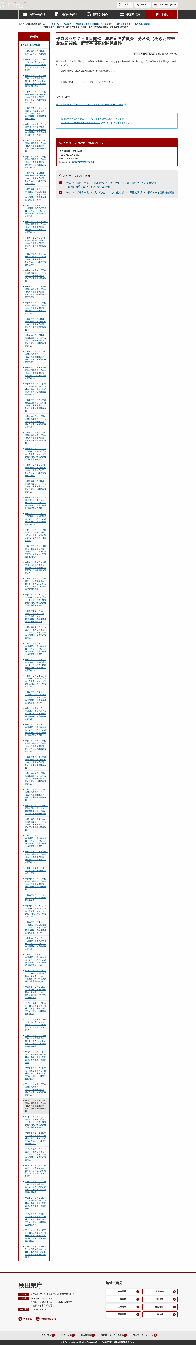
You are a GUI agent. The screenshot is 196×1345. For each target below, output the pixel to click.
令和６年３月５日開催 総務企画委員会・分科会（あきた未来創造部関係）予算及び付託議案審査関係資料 (35, 340)
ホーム (42, 24)
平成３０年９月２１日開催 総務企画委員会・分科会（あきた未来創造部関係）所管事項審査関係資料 (35, 1057)
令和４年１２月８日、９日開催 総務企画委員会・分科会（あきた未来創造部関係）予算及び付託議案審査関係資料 (35, 502)
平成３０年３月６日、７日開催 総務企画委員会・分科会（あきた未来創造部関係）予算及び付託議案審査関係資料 (35, 1122)
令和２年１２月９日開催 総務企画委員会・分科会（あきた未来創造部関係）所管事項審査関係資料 (36, 762)
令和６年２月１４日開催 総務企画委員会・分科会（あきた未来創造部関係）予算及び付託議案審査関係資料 (36, 372)
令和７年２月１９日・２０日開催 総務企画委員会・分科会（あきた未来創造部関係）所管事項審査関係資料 (35, 210)
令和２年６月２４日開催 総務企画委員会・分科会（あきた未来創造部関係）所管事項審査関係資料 (36, 824)
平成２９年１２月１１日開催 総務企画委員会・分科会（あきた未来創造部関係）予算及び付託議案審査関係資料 (35, 1187)
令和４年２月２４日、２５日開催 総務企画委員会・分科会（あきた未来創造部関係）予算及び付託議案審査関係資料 (35, 600)
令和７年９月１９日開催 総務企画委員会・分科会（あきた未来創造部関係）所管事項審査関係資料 (36, 145)
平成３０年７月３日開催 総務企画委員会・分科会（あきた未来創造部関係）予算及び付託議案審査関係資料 (36, 1089)
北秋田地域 (158, 1292)
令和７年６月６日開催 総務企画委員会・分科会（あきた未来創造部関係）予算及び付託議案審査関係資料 (35, 178)
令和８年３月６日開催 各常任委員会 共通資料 (35, 52)
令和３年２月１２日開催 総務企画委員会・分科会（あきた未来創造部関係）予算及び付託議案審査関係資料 (36, 746)
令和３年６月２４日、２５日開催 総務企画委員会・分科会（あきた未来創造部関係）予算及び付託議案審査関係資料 (35, 697)
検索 (126, 4)
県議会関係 (136, 192)
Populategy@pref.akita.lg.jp (81, 162)
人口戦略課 (118, 192)
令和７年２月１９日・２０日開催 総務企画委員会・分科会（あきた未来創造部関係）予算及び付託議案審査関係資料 (35, 194)
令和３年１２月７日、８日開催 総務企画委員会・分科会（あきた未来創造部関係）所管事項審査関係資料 (35, 632)
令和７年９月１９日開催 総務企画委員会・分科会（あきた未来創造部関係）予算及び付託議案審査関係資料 (36, 162)
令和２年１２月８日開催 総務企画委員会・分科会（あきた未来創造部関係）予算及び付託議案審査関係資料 (36, 778)
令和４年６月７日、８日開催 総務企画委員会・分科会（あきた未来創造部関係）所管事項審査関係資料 (35, 535)
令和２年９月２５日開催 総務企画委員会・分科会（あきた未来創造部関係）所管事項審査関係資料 (36, 794)
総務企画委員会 (123, 24)
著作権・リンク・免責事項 (112, 1335)
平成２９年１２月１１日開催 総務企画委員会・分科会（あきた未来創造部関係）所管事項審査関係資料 (35, 1170)
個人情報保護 (83, 1335)
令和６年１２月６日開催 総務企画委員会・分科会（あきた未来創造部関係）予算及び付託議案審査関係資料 (36, 259)
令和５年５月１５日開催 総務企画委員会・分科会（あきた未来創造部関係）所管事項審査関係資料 (36, 437)
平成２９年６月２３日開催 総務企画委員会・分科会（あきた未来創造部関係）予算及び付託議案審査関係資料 (35, 1235)
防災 (165, 14)
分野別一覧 (54, 24)
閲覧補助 (144, 4)
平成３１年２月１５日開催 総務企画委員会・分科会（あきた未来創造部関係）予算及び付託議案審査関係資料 (35, 1008)
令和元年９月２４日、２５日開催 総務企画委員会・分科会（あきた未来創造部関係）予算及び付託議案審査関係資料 (35, 927)
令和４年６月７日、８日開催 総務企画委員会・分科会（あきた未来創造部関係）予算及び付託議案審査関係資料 (35, 551)
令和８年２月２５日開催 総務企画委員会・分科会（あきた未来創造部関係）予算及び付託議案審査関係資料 (36, 97)
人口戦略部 (100, 192)
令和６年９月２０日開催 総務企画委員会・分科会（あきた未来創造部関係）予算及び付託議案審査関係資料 (36, 291)
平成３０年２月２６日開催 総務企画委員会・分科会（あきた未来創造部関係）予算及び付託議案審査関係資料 (35, 1138)
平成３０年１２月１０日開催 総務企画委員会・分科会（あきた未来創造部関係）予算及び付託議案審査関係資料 (35, 1040)
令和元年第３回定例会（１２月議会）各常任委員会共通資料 (35, 897)
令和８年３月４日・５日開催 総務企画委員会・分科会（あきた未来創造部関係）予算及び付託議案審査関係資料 (35, 80)
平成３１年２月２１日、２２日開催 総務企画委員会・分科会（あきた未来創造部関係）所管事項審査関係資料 (35, 992)
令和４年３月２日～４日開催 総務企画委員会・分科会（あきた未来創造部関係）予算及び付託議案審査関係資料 (35, 583)
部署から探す (101, 14)
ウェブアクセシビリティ (145, 1335)
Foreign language (168, 4)
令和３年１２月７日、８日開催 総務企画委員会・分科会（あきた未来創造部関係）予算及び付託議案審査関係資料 (35, 616)
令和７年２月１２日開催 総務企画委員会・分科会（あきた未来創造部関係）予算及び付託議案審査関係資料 (36, 227)
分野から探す (37, 14)
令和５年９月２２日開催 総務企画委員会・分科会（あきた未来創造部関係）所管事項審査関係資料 (36, 405)
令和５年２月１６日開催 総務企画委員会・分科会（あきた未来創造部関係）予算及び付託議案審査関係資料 (36, 470)
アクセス (27, 1319)
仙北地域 (158, 1307)
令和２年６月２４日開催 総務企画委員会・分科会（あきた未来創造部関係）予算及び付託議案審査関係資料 (36, 857)
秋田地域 (158, 1299)
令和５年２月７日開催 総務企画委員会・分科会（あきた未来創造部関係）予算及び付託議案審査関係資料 (35, 486)
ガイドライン (62, 1335)
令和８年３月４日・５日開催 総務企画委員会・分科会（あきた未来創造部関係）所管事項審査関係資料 (35, 64)
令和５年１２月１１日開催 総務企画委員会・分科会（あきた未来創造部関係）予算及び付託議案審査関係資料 (35, 389)
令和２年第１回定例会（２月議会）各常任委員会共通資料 (35, 870)
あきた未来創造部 (142, 24)
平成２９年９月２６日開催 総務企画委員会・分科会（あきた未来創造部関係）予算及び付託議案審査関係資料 (35, 1219)
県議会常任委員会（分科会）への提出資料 (94, 24)
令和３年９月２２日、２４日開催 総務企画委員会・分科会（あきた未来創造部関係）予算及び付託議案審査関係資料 (35, 648)
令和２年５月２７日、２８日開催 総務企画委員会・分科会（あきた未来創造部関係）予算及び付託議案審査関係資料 (35, 840)
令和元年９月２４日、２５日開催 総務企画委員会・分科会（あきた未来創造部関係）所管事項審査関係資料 (35, 911)
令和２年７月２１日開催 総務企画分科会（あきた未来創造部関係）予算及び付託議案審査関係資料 (36, 810)
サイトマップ (40, 1335)
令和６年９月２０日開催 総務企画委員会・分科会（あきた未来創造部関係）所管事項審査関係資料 (36, 275)
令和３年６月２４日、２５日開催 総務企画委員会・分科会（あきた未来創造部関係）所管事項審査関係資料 (35, 681)
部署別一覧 (83, 192)
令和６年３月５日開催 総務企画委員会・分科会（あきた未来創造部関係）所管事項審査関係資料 (35, 324)
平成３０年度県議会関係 (160, 192)
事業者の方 (133, 14)
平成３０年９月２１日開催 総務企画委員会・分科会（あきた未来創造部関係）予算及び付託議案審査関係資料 (35, 1073)
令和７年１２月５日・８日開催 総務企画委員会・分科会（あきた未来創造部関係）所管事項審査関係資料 (35, 113)
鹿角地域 (121, 1292)
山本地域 (121, 1299)
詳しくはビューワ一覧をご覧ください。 (80, 122)
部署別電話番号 (48, 1319)
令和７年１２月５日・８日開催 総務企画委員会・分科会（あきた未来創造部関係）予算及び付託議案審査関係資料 (35, 129)
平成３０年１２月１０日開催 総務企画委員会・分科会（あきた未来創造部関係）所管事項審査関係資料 (35, 1024)
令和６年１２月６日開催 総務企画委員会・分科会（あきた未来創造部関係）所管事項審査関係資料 (36, 243)
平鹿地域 (121, 1315)
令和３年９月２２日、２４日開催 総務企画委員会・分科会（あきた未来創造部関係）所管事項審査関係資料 (35, 665)
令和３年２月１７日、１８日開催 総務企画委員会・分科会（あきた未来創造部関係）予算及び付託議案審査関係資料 (35, 729)
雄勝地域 (158, 1315)
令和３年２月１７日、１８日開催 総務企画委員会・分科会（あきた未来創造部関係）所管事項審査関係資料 (35, 713)
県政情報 (67, 24)
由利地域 (121, 1307)
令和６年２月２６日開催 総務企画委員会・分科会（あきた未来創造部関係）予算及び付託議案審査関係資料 (36, 356)
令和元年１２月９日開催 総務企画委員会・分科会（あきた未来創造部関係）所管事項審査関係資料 (36, 884)
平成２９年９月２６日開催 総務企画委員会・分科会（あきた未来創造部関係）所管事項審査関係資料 (35, 1203)
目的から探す (69, 14)
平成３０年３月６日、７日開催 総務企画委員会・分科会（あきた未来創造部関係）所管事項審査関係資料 (35, 1154)
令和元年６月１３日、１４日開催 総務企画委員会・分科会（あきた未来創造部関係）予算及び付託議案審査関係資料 (35, 959)
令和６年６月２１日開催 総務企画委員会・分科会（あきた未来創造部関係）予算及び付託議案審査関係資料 (36, 308)
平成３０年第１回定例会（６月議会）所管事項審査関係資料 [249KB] (89, 104)
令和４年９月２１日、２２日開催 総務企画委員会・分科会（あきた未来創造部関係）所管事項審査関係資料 (35, 518)
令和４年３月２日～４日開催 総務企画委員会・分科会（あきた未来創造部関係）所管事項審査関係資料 (35, 567)
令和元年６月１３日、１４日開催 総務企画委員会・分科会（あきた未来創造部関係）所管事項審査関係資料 (35, 943)
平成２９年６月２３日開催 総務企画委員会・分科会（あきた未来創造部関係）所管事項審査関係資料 (35, 1251)
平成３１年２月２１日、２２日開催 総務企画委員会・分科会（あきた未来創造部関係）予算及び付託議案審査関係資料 (35, 976)
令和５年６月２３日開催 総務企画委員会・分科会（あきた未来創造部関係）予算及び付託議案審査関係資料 (36, 421)
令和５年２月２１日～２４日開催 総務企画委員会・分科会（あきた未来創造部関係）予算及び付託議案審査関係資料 (35, 454)
